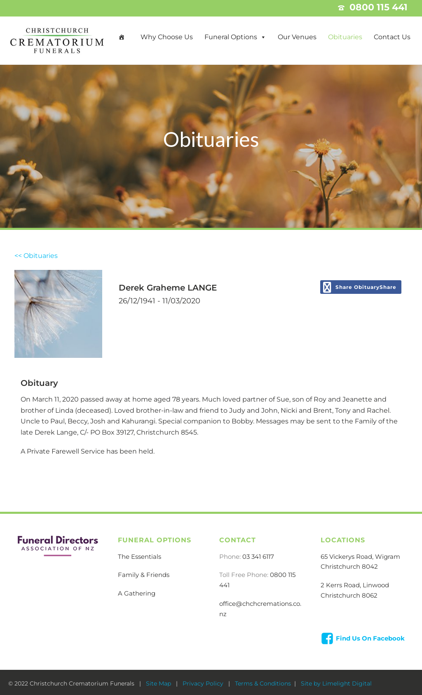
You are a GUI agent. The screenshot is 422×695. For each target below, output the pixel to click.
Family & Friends (143, 575)
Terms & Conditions (263, 683)
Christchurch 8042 (349, 566)
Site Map (159, 683)
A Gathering (136, 593)
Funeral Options (230, 37)
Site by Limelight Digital (335, 683)
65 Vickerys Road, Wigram (360, 556)
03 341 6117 (258, 556)
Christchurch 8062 (349, 595)
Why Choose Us (167, 37)
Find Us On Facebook (370, 638)
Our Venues (297, 37)
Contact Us (392, 37)
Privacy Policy (203, 683)
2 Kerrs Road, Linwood (355, 585)
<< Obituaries (36, 256)
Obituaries (345, 37)
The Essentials (139, 556)
